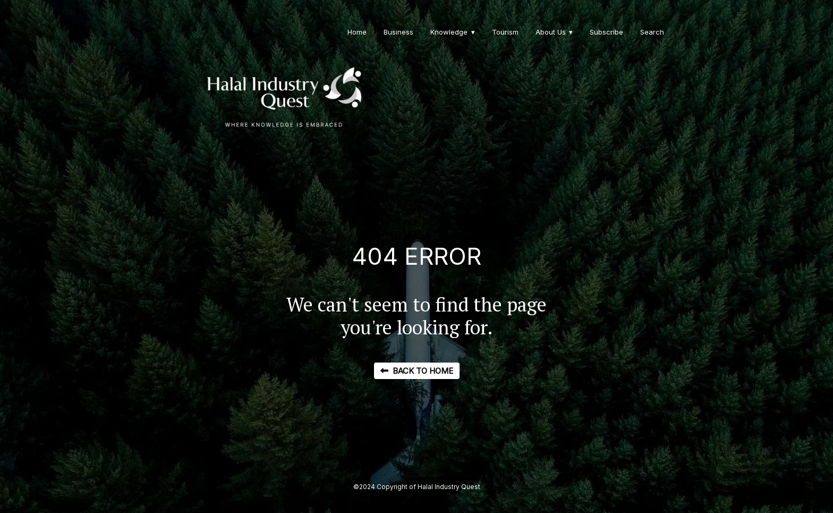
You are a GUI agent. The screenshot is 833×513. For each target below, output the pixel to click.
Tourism (505, 32)
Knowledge (449, 32)
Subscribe (606, 32)
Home (357, 32)
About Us (551, 32)
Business (398, 32)
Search (652, 32)
